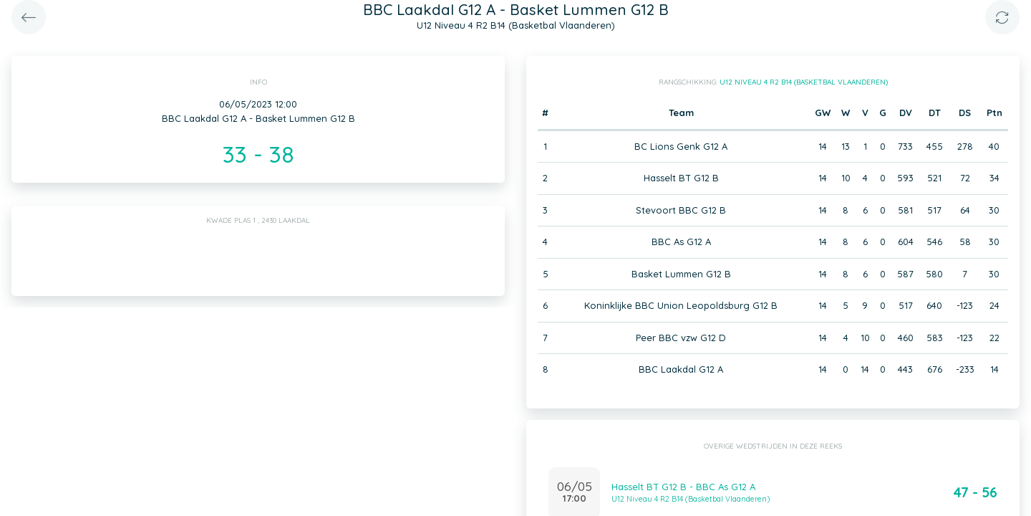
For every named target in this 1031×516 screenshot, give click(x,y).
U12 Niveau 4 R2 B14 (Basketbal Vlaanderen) (804, 82)
